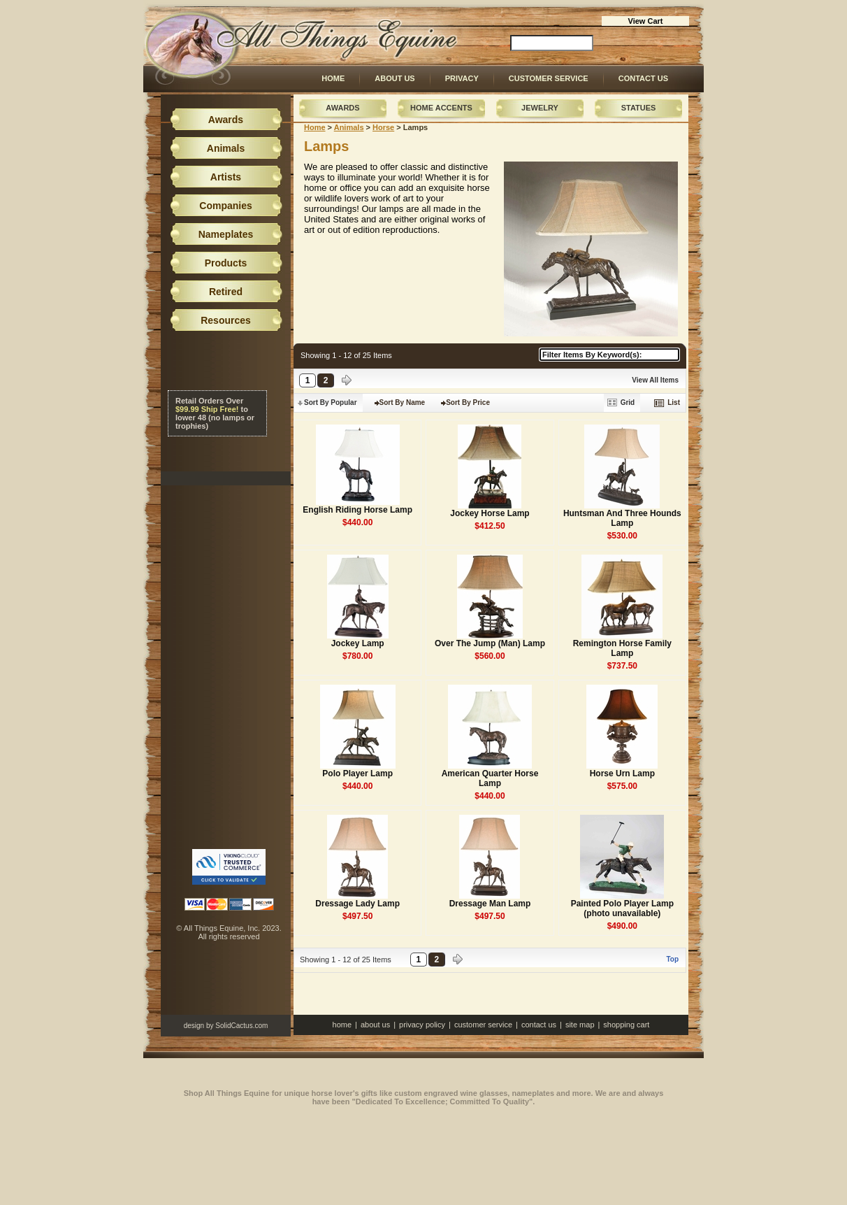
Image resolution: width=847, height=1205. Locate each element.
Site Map (580, 1024)
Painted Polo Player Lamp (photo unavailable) (622, 908)
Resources (226, 320)
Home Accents (441, 108)
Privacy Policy (422, 1024)
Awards (342, 108)
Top (672, 959)
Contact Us (643, 78)
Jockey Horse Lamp (489, 513)
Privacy (462, 78)
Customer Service (548, 78)
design (194, 1025)
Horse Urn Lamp (622, 773)
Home (333, 78)
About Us (394, 78)
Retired (225, 291)
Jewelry (539, 108)
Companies (225, 205)
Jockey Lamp (357, 643)
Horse (383, 127)
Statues (638, 108)
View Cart (645, 21)
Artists (225, 177)
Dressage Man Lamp (490, 903)
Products (226, 263)
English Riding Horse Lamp (357, 510)
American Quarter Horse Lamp (490, 778)
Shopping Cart (626, 1024)
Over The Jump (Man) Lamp (490, 643)
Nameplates (226, 234)
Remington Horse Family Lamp (622, 648)
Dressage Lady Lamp (357, 903)
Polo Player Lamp (357, 773)
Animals (349, 127)
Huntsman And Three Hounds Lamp (622, 518)
